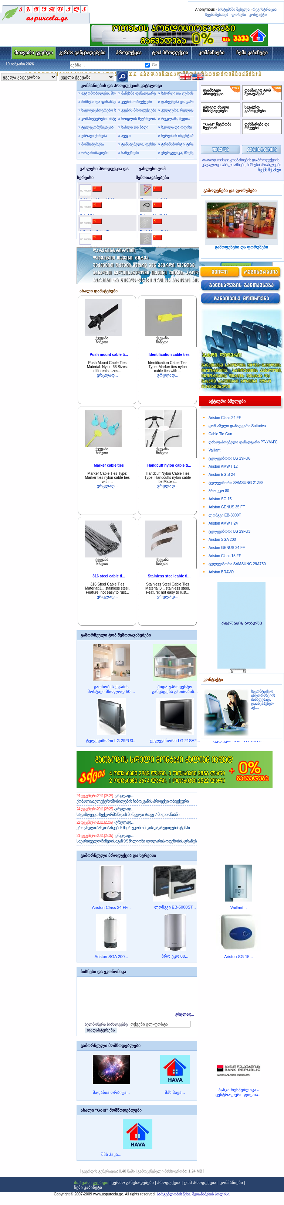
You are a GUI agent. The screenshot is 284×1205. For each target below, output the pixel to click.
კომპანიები (211, 52)
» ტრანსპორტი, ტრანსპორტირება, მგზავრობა (175, 144)
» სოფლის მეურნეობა (137, 119)
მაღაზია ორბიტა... (111, 1092)
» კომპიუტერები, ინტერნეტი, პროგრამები (97, 119)
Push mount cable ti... (109, 355)
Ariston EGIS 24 (222, 475)
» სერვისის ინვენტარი (175, 136)
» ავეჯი (124, 136)
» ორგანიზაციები (93, 153)
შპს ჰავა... (175, 1092)
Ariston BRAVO (221, 572)
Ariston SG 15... (238, 956)
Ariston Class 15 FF (225, 556)
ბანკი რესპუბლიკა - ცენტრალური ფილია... (238, 1092)
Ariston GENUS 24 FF (227, 548)
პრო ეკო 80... (175, 956)
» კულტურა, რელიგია (175, 110)
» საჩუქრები (128, 153)
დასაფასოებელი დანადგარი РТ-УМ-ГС (243, 442)
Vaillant (214, 450)
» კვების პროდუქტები (137, 110)
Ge (154, 65)
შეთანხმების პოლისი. (211, 1194)
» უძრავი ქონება (92, 136)
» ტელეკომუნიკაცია (96, 127)
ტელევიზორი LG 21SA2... (175, 740)
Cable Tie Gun (220, 434)
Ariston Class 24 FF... (111, 907)
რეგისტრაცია (265, 9)
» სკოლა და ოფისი (175, 127)
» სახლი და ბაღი (133, 127)
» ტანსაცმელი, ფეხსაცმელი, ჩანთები (137, 144)
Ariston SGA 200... (111, 956)
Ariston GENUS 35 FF (227, 507)
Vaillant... (238, 907)
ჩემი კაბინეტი (252, 52)
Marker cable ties (109, 465)
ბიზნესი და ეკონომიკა (103, 971)
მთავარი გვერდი (33, 52)
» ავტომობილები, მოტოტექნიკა (97, 93)
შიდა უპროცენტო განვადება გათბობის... (174, 689)
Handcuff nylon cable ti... (169, 465)
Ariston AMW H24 (223, 523)
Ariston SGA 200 (222, 540)
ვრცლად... (107, 375)
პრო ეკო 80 (219, 491)
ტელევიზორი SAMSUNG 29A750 (237, 564)
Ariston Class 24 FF (225, 418)
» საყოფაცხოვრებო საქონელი (97, 110)
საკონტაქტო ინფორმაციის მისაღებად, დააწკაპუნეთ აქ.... (263, 699)
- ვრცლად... (123, 795)
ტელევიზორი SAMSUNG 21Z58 (236, 483)
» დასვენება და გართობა (175, 102)
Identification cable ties (169, 355)
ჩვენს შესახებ (217, 15)
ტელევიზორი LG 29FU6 (229, 458)
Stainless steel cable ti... (169, 576)
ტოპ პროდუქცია (170, 52)
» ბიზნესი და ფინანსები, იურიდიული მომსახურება (97, 102)
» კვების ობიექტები (135, 102)
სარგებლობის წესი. (174, 1194)
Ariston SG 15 (220, 499)
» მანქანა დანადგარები (137, 93)
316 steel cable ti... (108, 576)
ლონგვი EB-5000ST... (175, 907)
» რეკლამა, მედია (174, 119)
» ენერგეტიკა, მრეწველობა (175, 153)
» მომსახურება (91, 144)
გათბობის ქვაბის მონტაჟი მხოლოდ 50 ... (111, 689)
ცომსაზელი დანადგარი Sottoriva (237, 426)
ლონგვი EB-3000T (225, 515)
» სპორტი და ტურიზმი (175, 93)
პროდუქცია (129, 52)
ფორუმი (238, 15)
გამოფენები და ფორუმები (230, 190)
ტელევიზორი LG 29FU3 (229, 531)
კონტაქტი (258, 15)
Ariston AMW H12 (223, 466)
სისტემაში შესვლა (234, 9)
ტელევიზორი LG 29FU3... (111, 740)
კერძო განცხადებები (82, 52)
